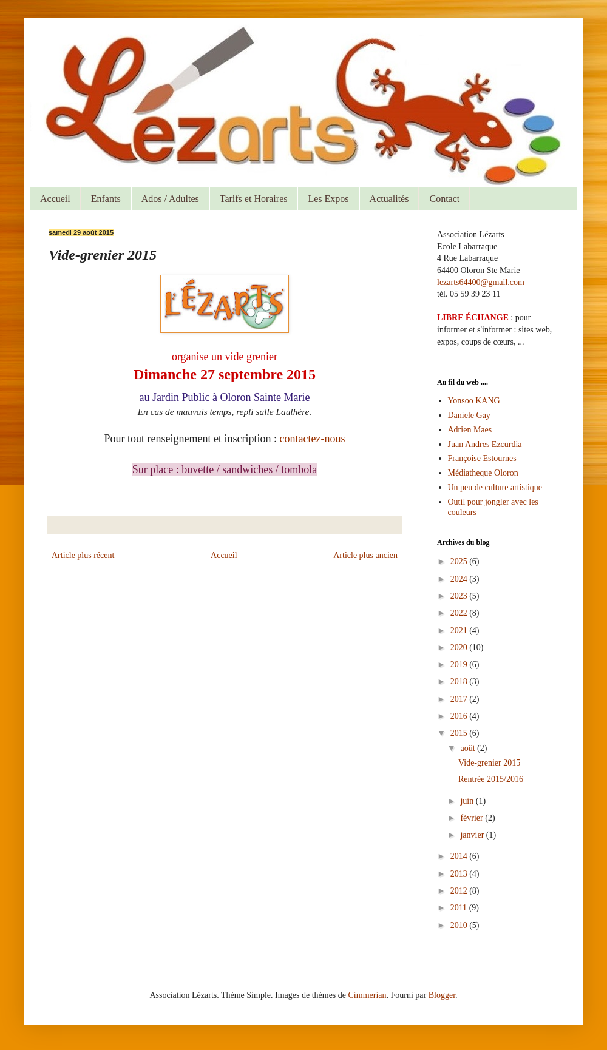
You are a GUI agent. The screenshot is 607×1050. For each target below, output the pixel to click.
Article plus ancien (365, 555)
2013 (460, 873)
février (472, 818)
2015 (460, 733)
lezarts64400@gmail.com (480, 282)
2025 (460, 561)
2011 (459, 907)
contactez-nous (312, 438)
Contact (444, 199)
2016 (460, 716)
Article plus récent (83, 555)
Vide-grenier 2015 (489, 762)
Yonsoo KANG (474, 400)
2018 (460, 681)
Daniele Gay (469, 415)
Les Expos (328, 199)
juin (467, 801)
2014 (460, 856)
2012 (460, 890)
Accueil (55, 199)
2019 (460, 664)
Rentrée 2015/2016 (490, 779)
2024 (460, 579)
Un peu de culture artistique (495, 487)
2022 (460, 613)
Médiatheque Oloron (483, 472)
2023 (460, 596)
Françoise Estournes (482, 458)
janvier (473, 835)
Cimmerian (367, 995)
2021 (460, 630)
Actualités (389, 199)
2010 (460, 925)
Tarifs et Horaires (254, 199)
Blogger (442, 995)
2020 (460, 647)
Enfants (106, 199)
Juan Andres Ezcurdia (485, 444)
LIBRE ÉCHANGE (473, 317)
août (468, 748)
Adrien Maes (470, 429)
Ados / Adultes (170, 199)
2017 (460, 699)
